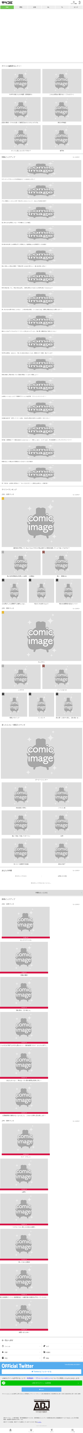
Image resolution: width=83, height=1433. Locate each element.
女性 (34, 7)
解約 (79, 1393)
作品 (4, 1358)
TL (62, 7)
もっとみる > (76, 157)
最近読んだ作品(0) (21, 876)
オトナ (76, 7)
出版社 (46, 1352)
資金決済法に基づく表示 (71, 1393)
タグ (46, 1346)
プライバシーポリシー (43, 1378)
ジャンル (6, 1346)
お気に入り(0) (62, 876)
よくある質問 (13, 1393)
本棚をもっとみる (41, 892)
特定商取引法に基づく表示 (57, 1393)
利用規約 (30, 1378)
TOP (7, 7)
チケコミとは (5, 1393)
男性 (20, 7)
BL (48, 7)
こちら (39, 1422)
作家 (4, 1352)
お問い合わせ (20, 1393)
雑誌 (46, 1358)
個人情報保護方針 (46, 1393)
